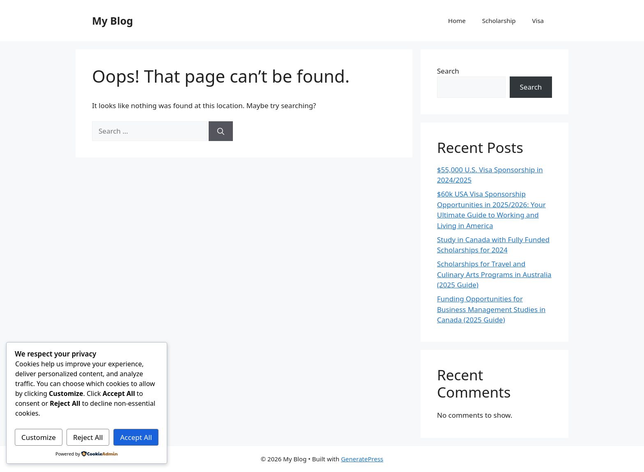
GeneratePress (362, 459)
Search (448, 71)
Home (457, 20)
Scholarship (499, 20)
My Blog (112, 21)
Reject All (88, 437)
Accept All (136, 437)
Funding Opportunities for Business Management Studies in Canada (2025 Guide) (491, 309)
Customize (38, 437)
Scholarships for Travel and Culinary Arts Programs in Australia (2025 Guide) (494, 274)
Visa (538, 20)
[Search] (221, 131)
